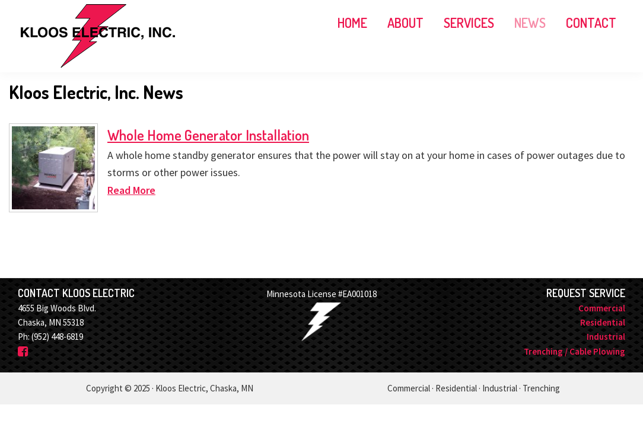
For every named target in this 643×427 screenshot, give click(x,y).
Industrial (606, 336)
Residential (602, 322)
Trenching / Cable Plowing (574, 351)
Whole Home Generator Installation (208, 135)
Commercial (601, 308)
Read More (131, 190)
